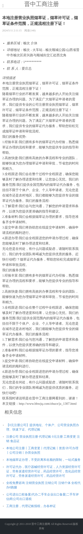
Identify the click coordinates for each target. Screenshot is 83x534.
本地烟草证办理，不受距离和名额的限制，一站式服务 (43, 459)
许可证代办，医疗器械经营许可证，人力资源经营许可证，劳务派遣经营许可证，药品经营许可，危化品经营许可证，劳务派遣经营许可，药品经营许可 (43, 471)
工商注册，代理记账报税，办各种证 (31, 506)
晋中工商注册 (41, 4)
